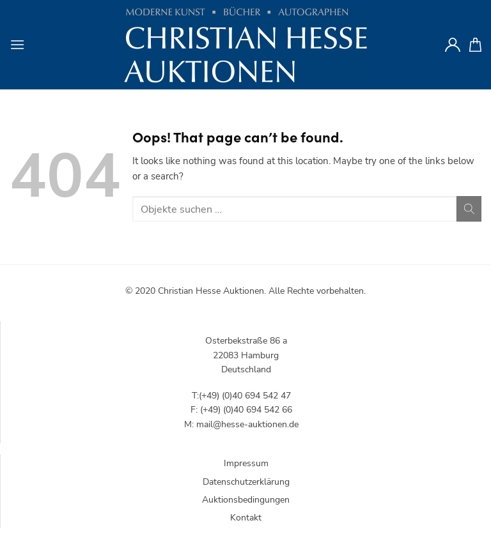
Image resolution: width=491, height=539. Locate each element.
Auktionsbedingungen (246, 500)
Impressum (246, 463)
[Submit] (468, 208)
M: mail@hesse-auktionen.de (241, 424)
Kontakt (245, 518)
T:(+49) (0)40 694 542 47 (241, 396)
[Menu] (17, 44)
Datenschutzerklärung (246, 482)
